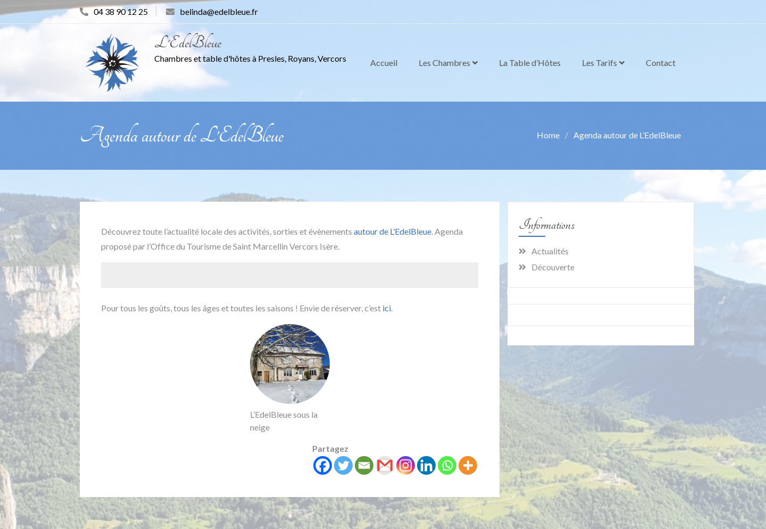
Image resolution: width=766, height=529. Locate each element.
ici (386, 308)
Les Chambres (444, 62)
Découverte (552, 267)
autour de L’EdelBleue (392, 231)
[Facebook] (322, 465)
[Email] (364, 465)
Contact (661, 62)
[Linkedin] (426, 465)
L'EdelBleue (187, 43)
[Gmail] (385, 465)
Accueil (383, 62)
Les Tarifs (599, 62)
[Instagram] (405, 465)
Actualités (550, 251)
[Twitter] (343, 465)
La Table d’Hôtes (530, 62)
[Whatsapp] (447, 465)
